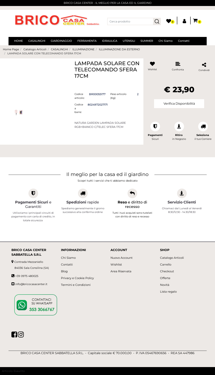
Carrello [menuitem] (165, 264)
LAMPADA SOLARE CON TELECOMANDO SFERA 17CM (44, 53)
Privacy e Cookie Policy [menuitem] (77, 278)
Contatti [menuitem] (183, 41)
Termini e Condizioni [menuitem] (76, 285)
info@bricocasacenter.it (31, 284)
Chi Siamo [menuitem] (165, 41)
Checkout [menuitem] (167, 271)
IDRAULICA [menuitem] (109, 41)
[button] (157, 21)
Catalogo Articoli (34, 49)
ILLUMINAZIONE (83, 49)
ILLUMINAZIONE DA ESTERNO (119, 49)
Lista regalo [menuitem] (168, 291)
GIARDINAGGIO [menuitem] (61, 41)
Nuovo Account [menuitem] (121, 258)
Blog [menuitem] (64, 271)
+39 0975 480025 (26, 276)
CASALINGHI (59, 49)
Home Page (11, 49)
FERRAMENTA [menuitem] (87, 41)
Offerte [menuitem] (165, 278)
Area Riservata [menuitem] (120, 271)
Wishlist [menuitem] (116, 264)
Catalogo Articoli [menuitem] (172, 258)
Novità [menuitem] (164, 285)
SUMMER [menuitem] (146, 41)
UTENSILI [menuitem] (129, 41)
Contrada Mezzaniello (28, 262)
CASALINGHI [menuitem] (36, 41)
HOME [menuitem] (18, 41)
